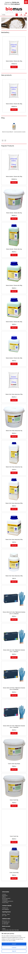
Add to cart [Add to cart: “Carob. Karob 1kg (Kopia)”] (14, 769)
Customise (14, 947)
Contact (4, 894)
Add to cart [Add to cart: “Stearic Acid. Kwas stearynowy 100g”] (14, 581)
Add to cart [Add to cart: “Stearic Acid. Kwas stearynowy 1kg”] (14, 472)
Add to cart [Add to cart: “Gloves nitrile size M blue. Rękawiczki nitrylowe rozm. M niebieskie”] (14, 695)
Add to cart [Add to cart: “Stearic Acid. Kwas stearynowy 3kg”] (14, 436)
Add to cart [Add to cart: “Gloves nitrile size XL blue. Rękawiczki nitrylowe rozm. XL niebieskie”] (14, 619)
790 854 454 (15, 2)
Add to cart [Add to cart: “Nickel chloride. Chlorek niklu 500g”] (14, 291)
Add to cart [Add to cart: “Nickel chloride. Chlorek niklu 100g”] (14, 363)
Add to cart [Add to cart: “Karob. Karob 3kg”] (14, 805)
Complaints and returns (7, 901)
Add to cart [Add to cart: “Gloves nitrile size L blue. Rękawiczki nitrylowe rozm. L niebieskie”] (14, 657)
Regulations (4, 895)
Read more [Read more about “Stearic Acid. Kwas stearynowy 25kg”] (14, 400)
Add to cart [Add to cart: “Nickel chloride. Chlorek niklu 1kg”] (14, 255)
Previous (2, 140)
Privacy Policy (5, 902)
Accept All (14, 944)
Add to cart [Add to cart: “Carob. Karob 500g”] (14, 878)
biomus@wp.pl (15, 4)
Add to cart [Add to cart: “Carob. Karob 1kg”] (14, 842)
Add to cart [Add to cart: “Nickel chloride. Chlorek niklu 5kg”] (14, 218)
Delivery (4, 897)
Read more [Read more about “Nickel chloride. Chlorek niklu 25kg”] (14, 66)
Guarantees (5, 899)
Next (5, 140)
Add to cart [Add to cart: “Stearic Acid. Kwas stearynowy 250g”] (14, 545)
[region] (14, 942)
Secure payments (6, 898)
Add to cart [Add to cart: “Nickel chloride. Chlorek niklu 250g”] (14, 327)
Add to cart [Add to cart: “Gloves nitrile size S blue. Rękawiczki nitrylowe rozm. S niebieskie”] (14, 733)
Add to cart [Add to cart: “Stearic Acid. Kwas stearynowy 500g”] (14, 509)
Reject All (14, 951)
